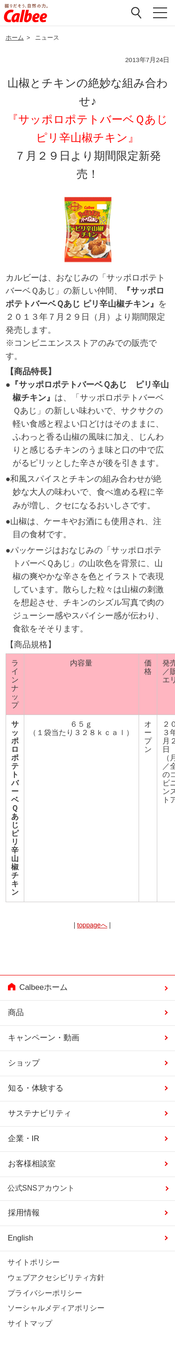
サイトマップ (29, 1323)
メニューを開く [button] (160, 13)
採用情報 (24, 1212)
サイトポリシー (33, 1262)
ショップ (24, 1063)
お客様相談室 (32, 1163)
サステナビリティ (39, 1113)
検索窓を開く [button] (137, 13)
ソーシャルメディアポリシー (56, 1308)
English (20, 1238)
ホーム (15, 38)
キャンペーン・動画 (43, 1037)
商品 (16, 1012)
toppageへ (92, 925)
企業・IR (24, 1138)
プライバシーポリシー (44, 1293)
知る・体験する (35, 1088)
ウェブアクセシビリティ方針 (56, 1278)
